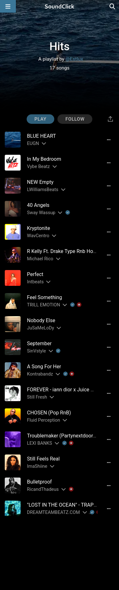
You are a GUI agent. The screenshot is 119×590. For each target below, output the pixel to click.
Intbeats (35, 282)
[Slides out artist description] (43, 143)
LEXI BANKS (39, 443)
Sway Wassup (41, 212)
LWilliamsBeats (42, 189)
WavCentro (38, 235)
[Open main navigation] (8, 6)
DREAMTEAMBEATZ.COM (53, 512)
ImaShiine (37, 466)
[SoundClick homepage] (60, 6)
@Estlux (74, 59)
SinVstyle (36, 351)
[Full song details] (108, 139)
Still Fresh (37, 397)
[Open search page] (112, 6)
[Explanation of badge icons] (67, 212)
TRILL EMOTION (43, 305)
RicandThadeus (43, 489)
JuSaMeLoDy (40, 328)
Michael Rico (40, 259)
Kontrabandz (40, 374)
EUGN (33, 143)
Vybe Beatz (38, 166)
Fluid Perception (43, 420)
